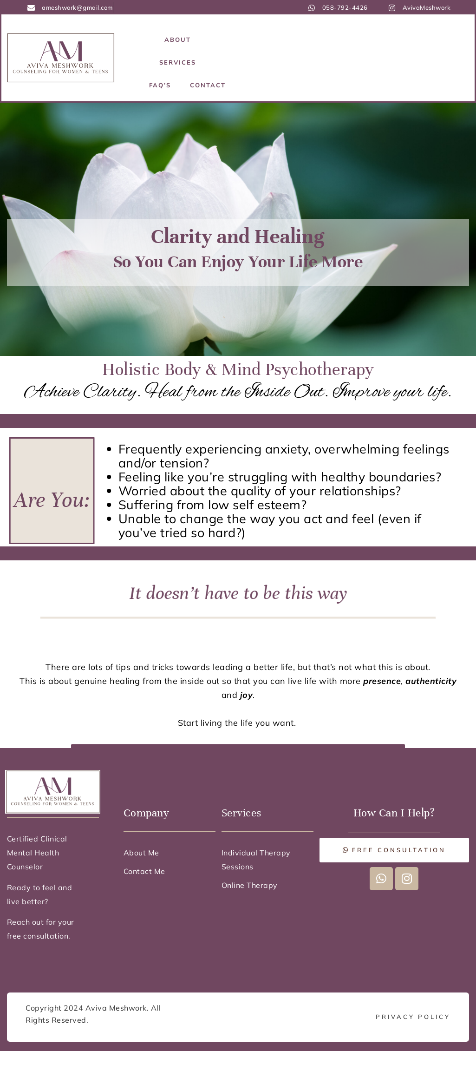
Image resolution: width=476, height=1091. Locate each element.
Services (177, 62)
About (177, 39)
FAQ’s (160, 85)
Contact (208, 85)
